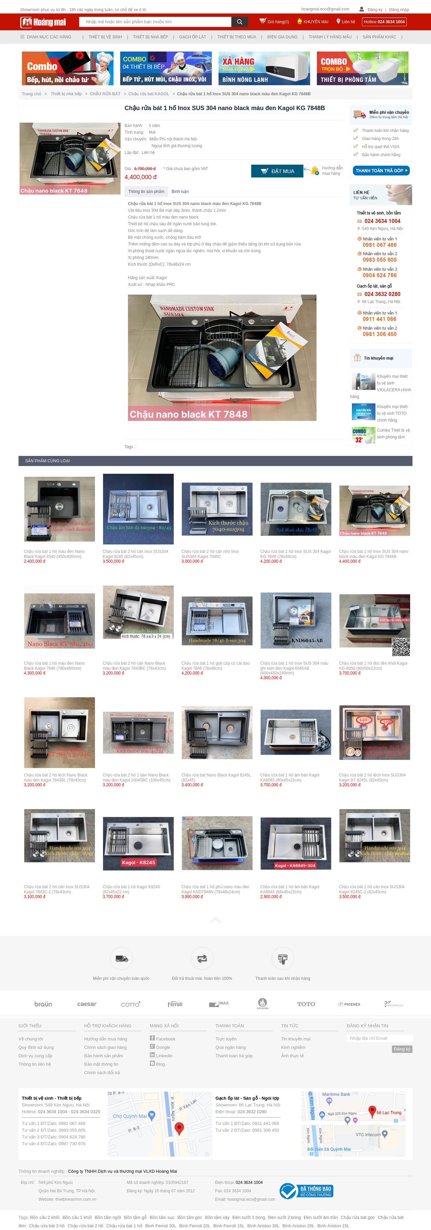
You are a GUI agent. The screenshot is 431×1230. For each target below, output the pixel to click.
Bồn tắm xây (217, 1217)
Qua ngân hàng (231, 1047)
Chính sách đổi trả (102, 1072)
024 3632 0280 (252, 1111)
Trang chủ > (35, 94)
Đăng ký (375, 9)
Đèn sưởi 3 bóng (248, 1217)
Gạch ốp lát (192, 37)
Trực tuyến (226, 1038)
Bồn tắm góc (189, 1217)
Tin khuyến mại (295, 1038)
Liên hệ (348, 22)
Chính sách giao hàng (105, 1047)
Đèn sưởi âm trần (321, 1217)
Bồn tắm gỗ (135, 1217)
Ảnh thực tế (292, 1055)
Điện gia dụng (282, 37)
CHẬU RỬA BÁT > (109, 94)
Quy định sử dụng (36, 1047)
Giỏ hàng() (278, 22)
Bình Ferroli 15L (228, 1225)
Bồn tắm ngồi (108, 1217)
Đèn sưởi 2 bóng (284, 1217)
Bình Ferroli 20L (194, 1225)
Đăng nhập (399, 9)
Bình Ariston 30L (263, 1225)
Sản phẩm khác (379, 37)
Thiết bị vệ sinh (105, 37)
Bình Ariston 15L (334, 1225)
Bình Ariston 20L (298, 1225)
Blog (157, 1064)
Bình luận (180, 191)
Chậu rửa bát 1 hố (124, 1225)
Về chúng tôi (31, 1038)
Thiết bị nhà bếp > (70, 94)
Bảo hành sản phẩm (103, 1055)
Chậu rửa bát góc (358, 1217)
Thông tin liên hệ (35, 1064)
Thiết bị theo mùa (237, 37)
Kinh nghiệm (293, 1047)
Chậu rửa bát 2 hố (85, 1225)
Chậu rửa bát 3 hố (47, 1225)
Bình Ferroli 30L (160, 1225)
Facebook (162, 1038)
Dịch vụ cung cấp (35, 1055)
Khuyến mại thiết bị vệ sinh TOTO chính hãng (392, 413)
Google (160, 1047)
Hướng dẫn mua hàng (105, 1038)
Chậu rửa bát (140, 203)
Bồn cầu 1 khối (77, 1217)
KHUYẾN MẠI (316, 22)
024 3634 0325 (85, 1111)
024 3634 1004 (52, 1111)
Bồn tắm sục (162, 1217)
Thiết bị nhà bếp (150, 37)
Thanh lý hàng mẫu (330, 37)
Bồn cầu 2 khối (45, 1217)
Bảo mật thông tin (101, 1064)
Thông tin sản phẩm (146, 191)
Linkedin (161, 1055)
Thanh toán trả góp (234, 1055)
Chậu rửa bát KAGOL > (153, 94)
